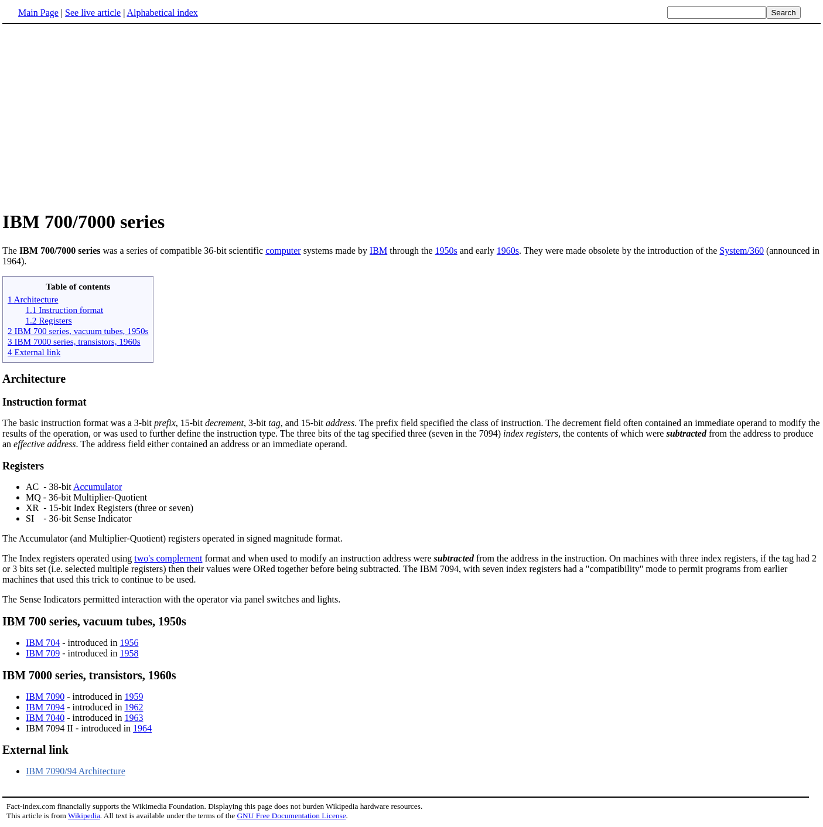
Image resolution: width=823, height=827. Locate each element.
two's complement (168, 558)
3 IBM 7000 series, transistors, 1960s (74, 341)
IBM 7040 (45, 718)
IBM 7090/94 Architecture (75, 771)
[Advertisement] (411, 117)
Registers (23, 466)
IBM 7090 (45, 697)
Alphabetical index (162, 13)
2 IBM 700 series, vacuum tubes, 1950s (78, 331)
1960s (508, 251)
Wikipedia (84, 815)
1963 (133, 718)
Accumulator (97, 487)
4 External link (34, 352)
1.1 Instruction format (64, 310)
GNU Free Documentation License (291, 815)
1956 (128, 643)
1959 (133, 697)
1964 (142, 728)
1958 (128, 653)
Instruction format (44, 402)
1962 (133, 707)
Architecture (34, 378)
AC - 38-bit (49, 487)
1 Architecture (33, 299)
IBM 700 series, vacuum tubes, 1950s (94, 621)
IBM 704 (43, 643)
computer (282, 251)
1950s (446, 251)
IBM (378, 251)
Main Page (38, 13)
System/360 (741, 251)
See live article (93, 13)
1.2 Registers (48, 320)
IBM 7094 (45, 707)
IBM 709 (43, 653)
